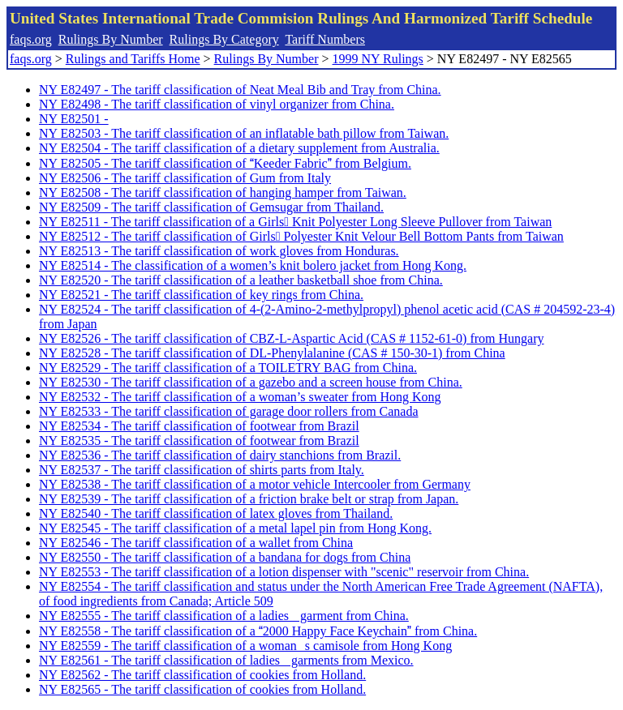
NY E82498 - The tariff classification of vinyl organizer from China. (216, 104)
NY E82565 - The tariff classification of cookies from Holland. (202, 689)
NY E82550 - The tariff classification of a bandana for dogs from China (224, 557)
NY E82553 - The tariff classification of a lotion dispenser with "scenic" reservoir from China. (284, 572)
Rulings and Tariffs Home (133, 59)
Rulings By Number (110, 39)
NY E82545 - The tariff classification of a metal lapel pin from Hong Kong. (235, 528)
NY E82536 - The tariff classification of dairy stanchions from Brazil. (220, 455)
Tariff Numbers (325, 39)
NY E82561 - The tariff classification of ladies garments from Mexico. (226, 660)
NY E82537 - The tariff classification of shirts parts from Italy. (201, 470)
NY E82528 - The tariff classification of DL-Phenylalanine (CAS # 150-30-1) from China (272, 353)
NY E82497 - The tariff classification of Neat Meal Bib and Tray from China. (240, 89)
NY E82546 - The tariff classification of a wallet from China (196, 543)
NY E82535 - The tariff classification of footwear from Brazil (199, 440)
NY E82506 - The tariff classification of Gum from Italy (185, 178)
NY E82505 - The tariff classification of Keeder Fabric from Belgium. (225, 163)
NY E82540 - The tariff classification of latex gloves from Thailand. (216, 513)
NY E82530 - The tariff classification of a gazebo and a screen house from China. (250, 382)
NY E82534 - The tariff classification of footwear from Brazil (199, 426)
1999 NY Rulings (378, 59)
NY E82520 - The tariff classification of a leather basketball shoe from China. (241, 280)
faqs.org (31, 39)
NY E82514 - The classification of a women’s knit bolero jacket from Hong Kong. (252, 265)
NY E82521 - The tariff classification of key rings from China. (201, 295)
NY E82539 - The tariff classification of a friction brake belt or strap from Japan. (248, 499)
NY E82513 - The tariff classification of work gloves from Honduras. (219, 251)
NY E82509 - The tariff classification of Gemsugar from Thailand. (211, 207)
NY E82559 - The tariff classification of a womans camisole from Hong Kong (245, 645)
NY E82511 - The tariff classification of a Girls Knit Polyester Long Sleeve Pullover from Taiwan (295, 222)
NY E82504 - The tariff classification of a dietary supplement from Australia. (239, 148)
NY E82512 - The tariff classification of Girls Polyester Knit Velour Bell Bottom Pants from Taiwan (301, 236)
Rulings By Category (224, 39)
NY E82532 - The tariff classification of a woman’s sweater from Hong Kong (240, 397)
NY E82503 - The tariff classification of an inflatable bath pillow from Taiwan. (244, 133)
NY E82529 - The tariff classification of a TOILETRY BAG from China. (228, 367)
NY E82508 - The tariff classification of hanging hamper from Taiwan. (222, 192)
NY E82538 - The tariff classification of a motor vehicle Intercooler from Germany (254, 484)
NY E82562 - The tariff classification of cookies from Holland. (202, 675)
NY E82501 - (74, 119)
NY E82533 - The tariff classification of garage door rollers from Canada (229, 411)
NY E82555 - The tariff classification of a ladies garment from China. (224, 615)
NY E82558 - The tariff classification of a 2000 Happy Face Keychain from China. (258, 631)
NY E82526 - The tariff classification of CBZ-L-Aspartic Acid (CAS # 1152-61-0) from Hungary (291, 338)
